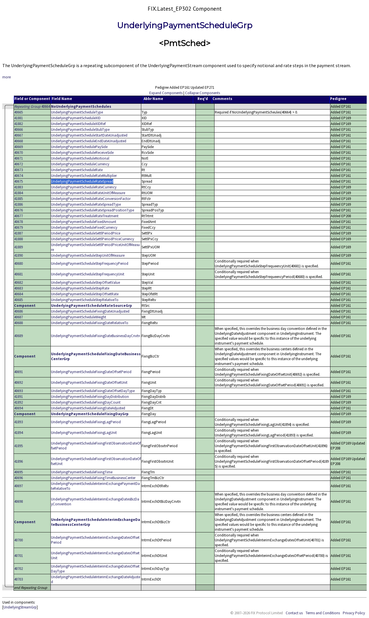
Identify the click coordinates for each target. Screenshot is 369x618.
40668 (18, 141)
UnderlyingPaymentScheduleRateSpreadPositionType (92, 210)
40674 (18, 175)
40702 (18, 568)
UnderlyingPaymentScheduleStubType (80, 129)
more (6, 77)
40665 (18, 112)
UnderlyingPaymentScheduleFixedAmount (83, 221)
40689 (18, 335)
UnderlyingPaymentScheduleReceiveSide (82, 152)
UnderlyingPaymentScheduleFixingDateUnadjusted (90, 311)
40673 (18, 169)
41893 (18, 421)
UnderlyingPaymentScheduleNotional (80, 158)
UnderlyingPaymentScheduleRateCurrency (83, 187)
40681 (18, 274)
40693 (18, 390)
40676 (18, 210)
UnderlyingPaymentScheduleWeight (78, 317)
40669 (18, 146)
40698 (18, 501)
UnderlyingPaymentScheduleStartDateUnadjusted (89, 135)
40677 (18, 215)
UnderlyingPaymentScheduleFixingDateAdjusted (88, 408)
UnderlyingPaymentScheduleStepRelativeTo (84, 299)
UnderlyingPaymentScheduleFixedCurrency (84, 227)
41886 (18, 204)
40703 (18, 579)
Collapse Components (202, 92)
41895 (18, 445)
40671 (18, 158)
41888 (18, 239)
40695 (18, 472)
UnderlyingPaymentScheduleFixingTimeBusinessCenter (93, 477)
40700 (18, 540)
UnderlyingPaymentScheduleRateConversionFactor (91, 198)
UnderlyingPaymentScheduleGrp (184, 25)
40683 (18, 288)
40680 (18, 263)
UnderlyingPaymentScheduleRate (77, 169)
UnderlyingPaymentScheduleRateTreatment (84, 215)
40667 (18, 135)
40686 (18, 311)
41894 (18, 432)
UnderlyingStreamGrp (20, 607)
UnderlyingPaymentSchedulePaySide (79, 146)
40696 (18, 477)
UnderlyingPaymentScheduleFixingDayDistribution (90, 396)
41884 (18, 192)
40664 (32, 106)
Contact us (294, 613)
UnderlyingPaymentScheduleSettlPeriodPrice (85, 233)
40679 (18, 227)
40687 (18, 317)
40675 (18, 181)
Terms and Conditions (323, 613)
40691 (18, 371)
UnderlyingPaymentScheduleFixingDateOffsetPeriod (91, 371)
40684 (18, 294)
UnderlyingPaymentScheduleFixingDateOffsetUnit (89, 382)
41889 (18, 247)
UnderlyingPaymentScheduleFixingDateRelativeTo (89, 322)
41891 (18, 396)
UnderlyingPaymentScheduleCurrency (80, 164)
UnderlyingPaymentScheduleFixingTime (81, 472)
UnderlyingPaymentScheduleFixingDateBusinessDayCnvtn (95, 335)
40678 (18, 221)
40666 (18, 129)
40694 (18, 408)
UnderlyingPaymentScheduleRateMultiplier (84, 175)
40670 (18, 152)
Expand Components (165, 92)
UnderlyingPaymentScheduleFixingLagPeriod (86, 421)
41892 (18, 402)
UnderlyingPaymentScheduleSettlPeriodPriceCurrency (92, 239)
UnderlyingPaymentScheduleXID (76, 118)
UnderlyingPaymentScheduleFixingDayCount (86, 402)
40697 (18, 485)
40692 (18, 382)
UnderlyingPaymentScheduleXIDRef (78, 123)
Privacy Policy (354, 613)
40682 (18, 282)
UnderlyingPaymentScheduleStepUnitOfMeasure (88, 255)
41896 (18, 461)
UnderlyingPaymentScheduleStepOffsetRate (84, 294)
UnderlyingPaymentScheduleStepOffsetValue (85, 282)
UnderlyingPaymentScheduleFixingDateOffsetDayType (93, 390)
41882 (18, 123)
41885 (18, 198)
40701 (18, 555)
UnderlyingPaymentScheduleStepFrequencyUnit (87, 274)
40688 (18, 322)
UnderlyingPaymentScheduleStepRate (80, 288)
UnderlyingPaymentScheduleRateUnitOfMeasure (88, 192)
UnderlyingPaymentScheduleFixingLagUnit (84, 432)
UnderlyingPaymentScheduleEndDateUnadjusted (88, 141)
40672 (18, 164)
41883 (18, 187)
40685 (18, 299)
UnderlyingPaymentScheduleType (77, 112)
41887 (18, 233)
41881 (18, 118)
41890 (18, 255)
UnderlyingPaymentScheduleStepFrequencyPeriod (89, 263)
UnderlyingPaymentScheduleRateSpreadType (86, 204)
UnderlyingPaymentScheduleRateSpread (82, 181)
